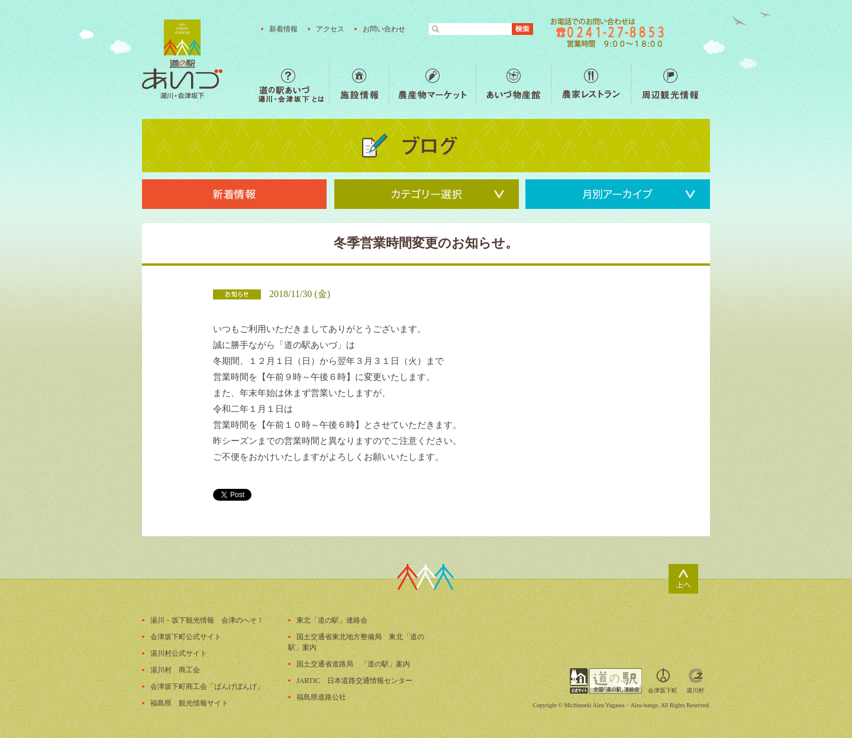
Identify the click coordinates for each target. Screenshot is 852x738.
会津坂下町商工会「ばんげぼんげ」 (207, 686)
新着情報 (283, 29)
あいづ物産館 (513, 84)
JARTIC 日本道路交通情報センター (354, 680)
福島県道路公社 (321, 697)
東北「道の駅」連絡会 (331, 620)
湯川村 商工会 (175, 670)
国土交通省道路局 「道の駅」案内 (353, 664)
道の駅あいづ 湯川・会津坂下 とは (293, 84)
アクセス (330, 29)
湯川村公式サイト (178, 653)
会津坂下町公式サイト (185, 637)
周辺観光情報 (670, 84)
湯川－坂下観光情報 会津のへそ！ (207, 620)
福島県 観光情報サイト (189, 703)
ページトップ (683, 579)
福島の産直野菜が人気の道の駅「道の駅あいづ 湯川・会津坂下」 (182, 59)
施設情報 (359, 84)
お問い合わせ (384, 29)
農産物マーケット (432, 84)
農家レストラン (591, 84)
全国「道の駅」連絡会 (606, 681)
